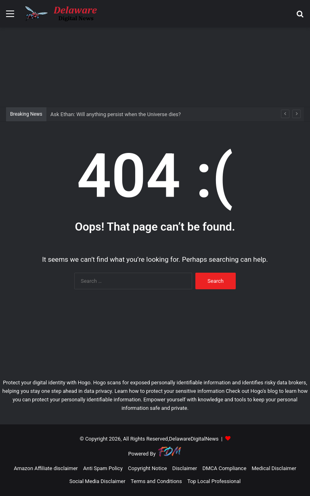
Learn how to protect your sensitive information (169, 391)
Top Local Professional (214, 481)
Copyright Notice (147, 468)
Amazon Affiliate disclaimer (46, 468)
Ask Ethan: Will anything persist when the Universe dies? (115, 114)
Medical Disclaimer (274, 468)
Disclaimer (184, 468)
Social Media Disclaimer (97, 481)
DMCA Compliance (224, 468)
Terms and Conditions (156, 481)
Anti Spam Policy (103, 468)
